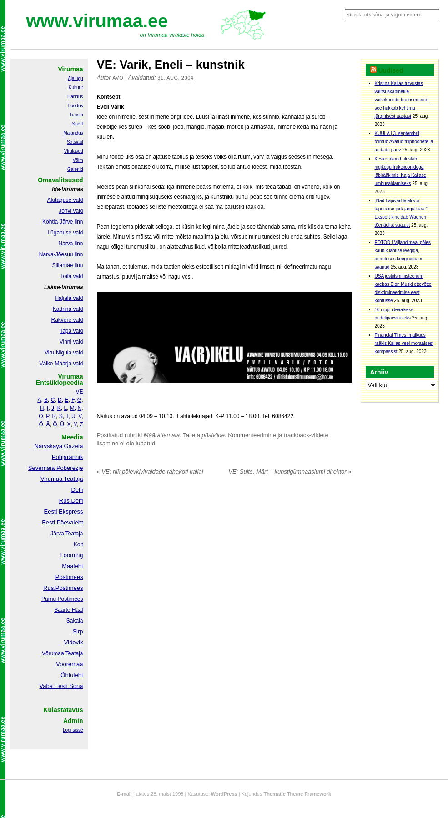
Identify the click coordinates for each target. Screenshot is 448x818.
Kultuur (76, 87)
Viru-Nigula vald (64, 352)
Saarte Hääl (68, 610)
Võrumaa (53, 653)
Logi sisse (73, 730)
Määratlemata (162, 435)
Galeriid (75, 169)
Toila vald (71, 276)
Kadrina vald (68, 309)
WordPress (224, 794)
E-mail (124, 794)
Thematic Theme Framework (298, 794)
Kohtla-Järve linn (62, 222)
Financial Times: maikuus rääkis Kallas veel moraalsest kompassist (404, 343)
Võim (78, 160)
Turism (76, 114)
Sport (77, 123)
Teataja (73, 653)
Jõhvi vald (71, 211)
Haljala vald (69, 298)
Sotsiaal (75, 142)
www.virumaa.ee (97, 21)
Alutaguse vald (65, 200)
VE (79, 392)
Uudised (390, 70)
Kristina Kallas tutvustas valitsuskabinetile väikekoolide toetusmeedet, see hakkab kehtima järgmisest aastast (402, 100)
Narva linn (70, 243)
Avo (117, 77)
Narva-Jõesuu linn (61, 254)
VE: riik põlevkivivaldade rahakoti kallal (150, 471)
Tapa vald (71, 331)
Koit (78, 544)
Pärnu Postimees (62, 599)
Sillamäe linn (67, 265)
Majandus (73, 132)
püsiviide (213, 435)
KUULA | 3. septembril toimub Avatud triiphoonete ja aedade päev (404, 141)
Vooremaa (69, 664)
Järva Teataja (66, 533)
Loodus (75, 105)
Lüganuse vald (65, 232)
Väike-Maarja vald (61, 363)
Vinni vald (71, 342)
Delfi (77, 489)
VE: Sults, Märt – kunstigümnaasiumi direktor (289, 471)
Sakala (74, 621)
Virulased (73, 151)
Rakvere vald (67, 320)
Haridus (75, 96)
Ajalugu (75, 78)
